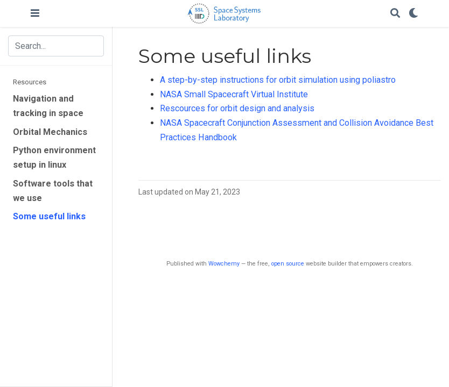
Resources (29, 82)
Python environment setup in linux (54, 157)
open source (287, 263)
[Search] (395, 14)
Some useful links (49, 216)
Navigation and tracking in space (48, 106)
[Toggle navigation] (35, 13)
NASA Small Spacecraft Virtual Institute (234, 94)
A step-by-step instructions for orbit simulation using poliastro (278, 80)
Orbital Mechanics (50, 132)
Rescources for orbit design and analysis (237, 108)
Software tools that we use (53, 190)
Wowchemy (224, 263)
